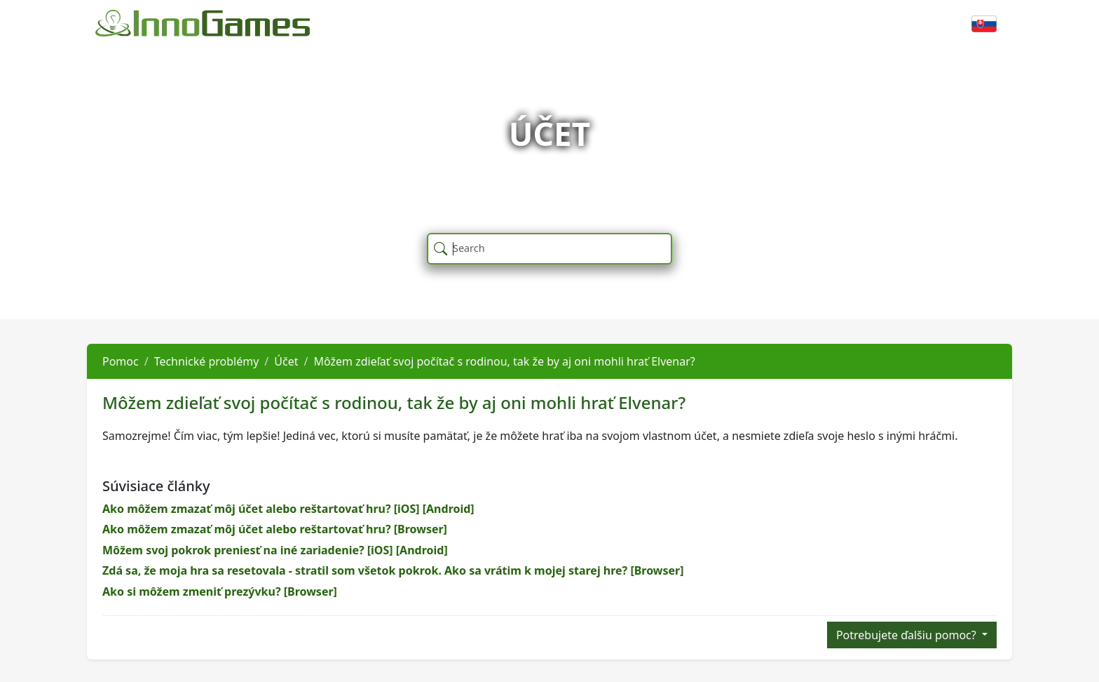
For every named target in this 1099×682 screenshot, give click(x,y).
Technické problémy (206, 361)
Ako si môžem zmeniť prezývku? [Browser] (219, 591)
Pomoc (120, 361)
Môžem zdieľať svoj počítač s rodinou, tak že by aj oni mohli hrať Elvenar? (504, 361)
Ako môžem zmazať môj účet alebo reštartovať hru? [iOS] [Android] (288, 508)
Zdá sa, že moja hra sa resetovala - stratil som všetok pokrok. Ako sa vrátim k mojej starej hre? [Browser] (393, 570)
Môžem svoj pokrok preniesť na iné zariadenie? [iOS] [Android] (275, 550)
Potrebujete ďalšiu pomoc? (907, 635)
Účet (286, 361)
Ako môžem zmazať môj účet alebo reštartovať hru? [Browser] (274, 529)
